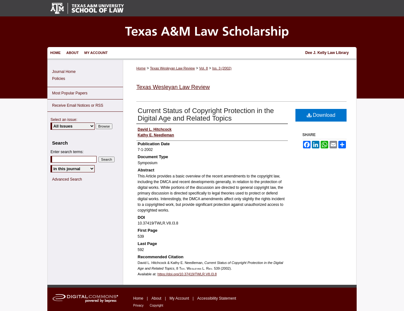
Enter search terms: (67, 152)
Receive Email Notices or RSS (77, 105)
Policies (58, 78)
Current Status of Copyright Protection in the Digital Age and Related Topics (206, 114)
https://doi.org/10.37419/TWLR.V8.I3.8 (187, 274)
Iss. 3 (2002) (221, 68)
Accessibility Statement (216, 298)
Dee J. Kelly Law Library (327, 53)
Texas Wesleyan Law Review (172, 68)
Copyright (156, 305)
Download (321, 115)
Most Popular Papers (69, 93)
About (156, 298)
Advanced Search (67, 179)
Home (141, 68)
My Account (179, 298)
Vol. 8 (203, 68)
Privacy (138, 305)
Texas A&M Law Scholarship (202, 31)
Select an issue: (63, 119)
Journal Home (64, 71)
